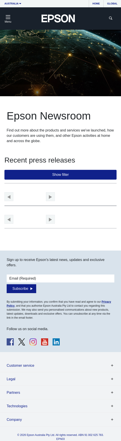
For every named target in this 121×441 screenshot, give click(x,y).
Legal (11, 379)
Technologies (17, 406)
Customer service (20, 365)
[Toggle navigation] (8, 18)
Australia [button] (11, 3)
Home (96, 3)
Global (112, 3)
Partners (13, 392)
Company (14, 419)
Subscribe (20, 288)
